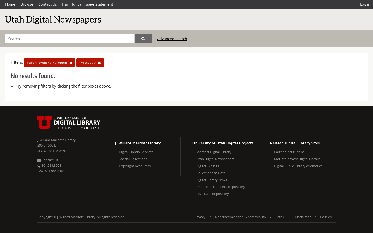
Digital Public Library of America (298, 166)
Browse (26, 4)
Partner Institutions (289, 152)
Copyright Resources (135, 166)
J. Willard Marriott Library (56, 139)
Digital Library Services (136, 152)
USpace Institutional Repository (220, 186)
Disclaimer (303, 217)
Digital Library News (211, 180)
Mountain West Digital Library (297, 159)
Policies (326, 217)
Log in (365, 4)
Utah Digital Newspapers (215, 159)
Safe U (280, 217)
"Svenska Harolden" (50, 62)
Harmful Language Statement (87, 4)
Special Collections (133, 159)
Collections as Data (210, 173)
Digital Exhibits (207, 166)
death (90, 62)
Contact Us (47, 4)
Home (10, 4)
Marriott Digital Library (213, 152)
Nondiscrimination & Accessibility (240, 217)
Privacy (199, 217)
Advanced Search (172, 38)
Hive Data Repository (212, 193)
